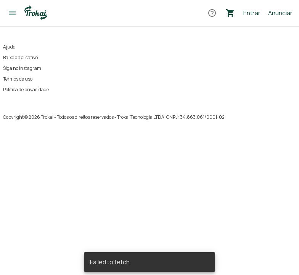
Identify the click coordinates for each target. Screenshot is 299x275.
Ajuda (9, 47)
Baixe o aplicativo (20, 57)
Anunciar (280, 13)
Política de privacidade (26, 89)
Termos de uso (17, 79)
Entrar (251, 13)
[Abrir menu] (12, 13)
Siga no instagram (22, 68)
